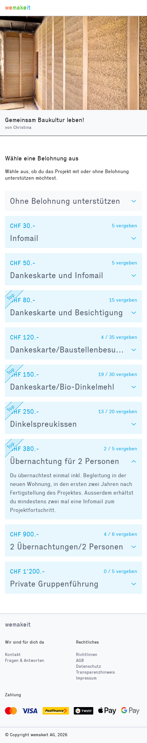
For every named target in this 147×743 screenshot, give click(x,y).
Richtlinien (86, 654)
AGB (80, 660)
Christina (22, 127)
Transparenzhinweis (95, 672)
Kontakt (13, 654)
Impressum (86, 678)
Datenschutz (88, 666)
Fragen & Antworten (24, 660)
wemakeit (18, 624)
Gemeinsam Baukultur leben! (44, 120)
